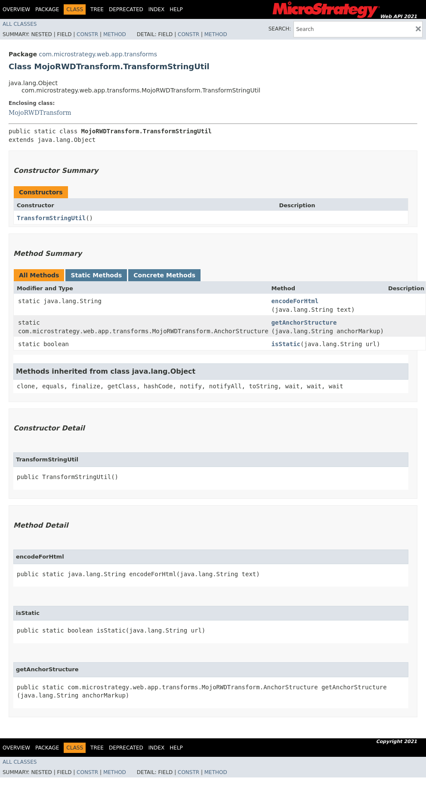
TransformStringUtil (51, 218)
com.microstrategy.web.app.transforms (98, 54)
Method (114, 34)
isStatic (286, 344)
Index (156, 9)
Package (47, 9)
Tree (97, 9)
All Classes (20, 24)
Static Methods (96, 275)
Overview (16, 9)
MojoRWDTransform (40, 112)
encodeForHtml (295, 301)
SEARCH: (280, 29)
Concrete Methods (164, 275)
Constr (87, 34)
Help (176, 9)
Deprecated (126, 9)
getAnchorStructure (304, 322)
